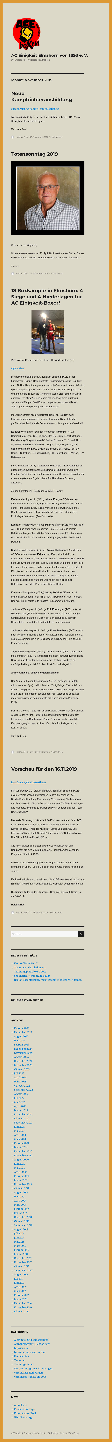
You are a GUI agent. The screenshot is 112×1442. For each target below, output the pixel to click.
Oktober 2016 (21, 1311)
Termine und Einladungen (29, 967)
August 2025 (21, 1036)
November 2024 (23, 1052)
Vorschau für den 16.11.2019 (44, 769)
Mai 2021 (19, 1130)
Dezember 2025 (23, 1032)
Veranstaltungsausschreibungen (33, 1368)
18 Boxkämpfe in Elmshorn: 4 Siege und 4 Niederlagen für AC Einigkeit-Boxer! (47, 297)
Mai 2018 (19, 1241)
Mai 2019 (19, 1196)
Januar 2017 (20, 1299)
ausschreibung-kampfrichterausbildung (35, 108)
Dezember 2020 (23, 1151)
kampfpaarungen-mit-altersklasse (28, 782)
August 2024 (21, 1056)
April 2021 (20, 1134)
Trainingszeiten (23, 1364)
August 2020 (21, 1159)
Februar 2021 (21, 1143)
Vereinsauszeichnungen (28, 1372)
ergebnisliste (17, 368)
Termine (19, 1360)
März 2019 (20, 1204)
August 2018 (21, 1229)
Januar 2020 (21, 1180)
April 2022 (20, 1106)
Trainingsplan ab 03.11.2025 (30, 971)
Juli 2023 (19, 1073)
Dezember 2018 (23, 1217)
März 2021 (20, 1139)
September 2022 (23, 1089)
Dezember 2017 (23, 1258)
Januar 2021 (21, 1147)
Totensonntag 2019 (34, 154)
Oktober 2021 (21, 1118)
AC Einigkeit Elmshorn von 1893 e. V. (49, 55)
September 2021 (23, 1122)
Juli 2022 (19, 1098)
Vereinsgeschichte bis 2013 (30, 1376)
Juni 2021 (19, 1126)
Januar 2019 (21, 1212)
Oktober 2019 (21, 1188)
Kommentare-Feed (25, 1413)
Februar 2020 (22, 1176)
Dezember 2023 (23, 1061)
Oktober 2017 (21, 1266)
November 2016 (23, 1307)
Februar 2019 (21, 1208)
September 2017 (23, 1270)
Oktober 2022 (22, 1085)
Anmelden (20, 1405)
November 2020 (23, 1155)
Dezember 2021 (23, 1114)
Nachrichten (56, 137)
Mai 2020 (19, 1167)
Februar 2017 (21, 1295)
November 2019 (23, 1184)
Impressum (21, 1348)
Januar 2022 (21, 1110)
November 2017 (23, 1262)
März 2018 (20, 1245)
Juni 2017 (19, 1282)
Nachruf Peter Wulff (25, 963)
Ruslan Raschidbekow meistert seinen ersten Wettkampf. (48, 979)
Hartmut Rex (22, 137)
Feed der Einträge (24, 1409)
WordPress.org (23, 1417)
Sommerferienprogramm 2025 (32, 975)
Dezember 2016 (23, 1303)
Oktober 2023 (22, 1069)
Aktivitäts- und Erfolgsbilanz (31, 1339)
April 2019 (20, 1200)
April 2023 (20, 1077)
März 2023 (20, 1081)
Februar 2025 (21, 1044)
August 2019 (21, 1192)
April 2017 (20, 1286)
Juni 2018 (19, 1237)
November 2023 (23, 1065)
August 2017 (21, 1274)
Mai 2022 (19, 1102)
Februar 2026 (21, 1028)
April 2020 (20, 1171)
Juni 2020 (19, 1163)
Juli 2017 (19, 1278)
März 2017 (20, 1291)
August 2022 (21, 1093)
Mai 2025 (19, 1040)
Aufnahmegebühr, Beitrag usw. (32, 1343)
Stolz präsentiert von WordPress (63, 1433)
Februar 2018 (21, 1249)
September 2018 (23, 1225)
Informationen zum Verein (30, 1352)
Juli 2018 (19, 1233)
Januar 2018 (21, 1254)
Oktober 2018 (21, 1221)
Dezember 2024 (23, 1048)
